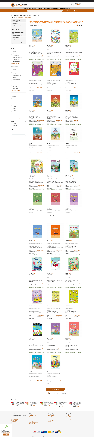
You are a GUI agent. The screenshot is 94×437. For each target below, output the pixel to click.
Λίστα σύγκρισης (69, 420)
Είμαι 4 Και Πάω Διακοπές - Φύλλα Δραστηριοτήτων (71, 281)
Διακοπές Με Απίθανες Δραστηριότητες (36, 182)
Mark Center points (14, 423)
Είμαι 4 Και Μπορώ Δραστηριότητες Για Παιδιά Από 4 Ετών (54, 281)
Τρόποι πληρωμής (32, 415)
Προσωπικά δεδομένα (33, 419)
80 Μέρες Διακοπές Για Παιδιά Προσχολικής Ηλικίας (55, 151)
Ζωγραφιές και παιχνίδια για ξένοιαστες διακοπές (54, 378)
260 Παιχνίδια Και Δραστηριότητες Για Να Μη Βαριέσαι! (73, 85)
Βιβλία (49, 417)
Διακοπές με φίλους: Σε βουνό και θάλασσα (55, 182)
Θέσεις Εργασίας (32, 423)
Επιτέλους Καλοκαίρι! (51, 345)
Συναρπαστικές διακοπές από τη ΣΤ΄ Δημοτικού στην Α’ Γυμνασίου (77, 403)
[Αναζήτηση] (18, 51)
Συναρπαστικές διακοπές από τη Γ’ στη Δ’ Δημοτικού (49, 403)
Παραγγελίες (68, 417)
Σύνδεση (67, 415)
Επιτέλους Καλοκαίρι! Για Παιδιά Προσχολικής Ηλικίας (35, 378)
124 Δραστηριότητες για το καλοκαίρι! (36, 84)
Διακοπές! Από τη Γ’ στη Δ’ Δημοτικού (54, 215)
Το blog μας (76, 0)
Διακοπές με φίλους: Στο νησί (70, 182)
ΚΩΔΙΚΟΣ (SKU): (31, 51)
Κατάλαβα (6, 434)
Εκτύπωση (49, 421)
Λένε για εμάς (81, 0)
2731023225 (15, 416)
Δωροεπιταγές (70, 0)
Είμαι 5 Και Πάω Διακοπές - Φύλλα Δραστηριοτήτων (35, 313)
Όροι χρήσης (31, 421)
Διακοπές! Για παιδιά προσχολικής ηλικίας (55, 247)
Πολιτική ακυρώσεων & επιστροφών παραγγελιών (35, 418)
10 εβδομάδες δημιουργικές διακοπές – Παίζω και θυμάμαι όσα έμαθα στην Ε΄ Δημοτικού (36, 53)
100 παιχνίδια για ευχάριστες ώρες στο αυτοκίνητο (54, 53)
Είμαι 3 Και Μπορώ (69, 247)
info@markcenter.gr (14, 419)
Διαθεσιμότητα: (31, 58)
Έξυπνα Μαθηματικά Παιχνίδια (71, 312)
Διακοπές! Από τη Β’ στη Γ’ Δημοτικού (36, 215)
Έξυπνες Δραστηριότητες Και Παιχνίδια (36, 345)
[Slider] (14, 132)
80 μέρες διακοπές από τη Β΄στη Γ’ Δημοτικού (35, 118)
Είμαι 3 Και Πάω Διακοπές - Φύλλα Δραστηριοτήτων (35, 281)
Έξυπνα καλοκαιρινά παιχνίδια (52, 312)
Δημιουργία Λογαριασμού (70, 416)
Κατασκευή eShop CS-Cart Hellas (57, 436)
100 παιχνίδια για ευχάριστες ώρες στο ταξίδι (73, 52)
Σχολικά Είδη (50, 416)
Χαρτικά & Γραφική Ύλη (52, 415)
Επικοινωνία (76, 5)
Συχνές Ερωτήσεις (14, 422)
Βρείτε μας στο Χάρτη (14, 420)
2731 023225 (78, 4)
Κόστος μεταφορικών (33, 416)
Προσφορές (59, 0)
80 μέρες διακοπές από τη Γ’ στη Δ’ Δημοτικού (53, 118)
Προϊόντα (16, 10)
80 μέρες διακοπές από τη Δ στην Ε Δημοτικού (72, 118)
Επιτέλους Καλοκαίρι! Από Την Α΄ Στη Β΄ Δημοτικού (72, 346)
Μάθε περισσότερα (7, 432)
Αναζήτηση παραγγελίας (52, 0)
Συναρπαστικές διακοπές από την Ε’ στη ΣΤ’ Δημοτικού (63, 403)
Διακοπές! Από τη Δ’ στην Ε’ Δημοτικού (72, 215)
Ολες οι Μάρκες (64, 0)
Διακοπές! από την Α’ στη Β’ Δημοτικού (36, 247)
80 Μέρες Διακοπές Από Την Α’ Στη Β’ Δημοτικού (36, 151)
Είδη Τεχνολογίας (51, 420)
